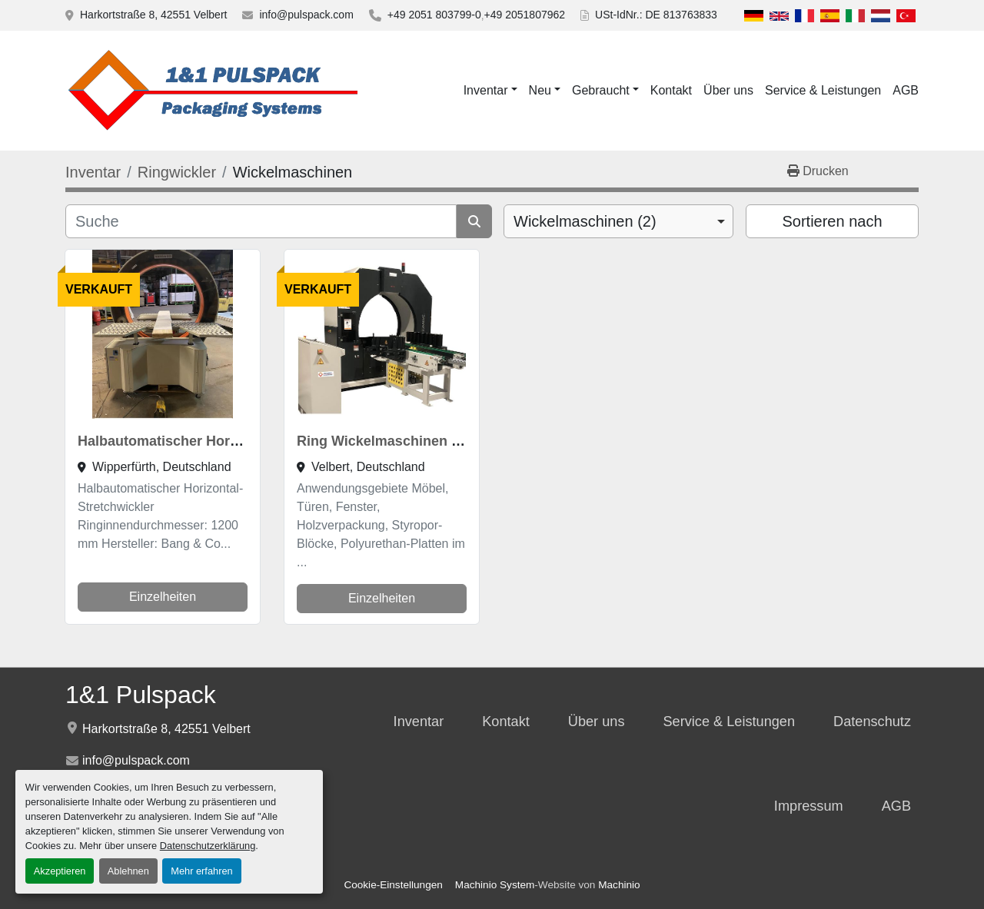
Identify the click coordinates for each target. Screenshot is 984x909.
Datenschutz (872, 721)
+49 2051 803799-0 (434, 14)
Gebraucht (601, 90)
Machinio (619, 885)
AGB (906, 90)
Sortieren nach (832, 221)
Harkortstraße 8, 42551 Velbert (153, 14)
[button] (490, 90)
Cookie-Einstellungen (393, 885)
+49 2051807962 (525, 14)
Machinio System (495, 885)
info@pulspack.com (306, 14)
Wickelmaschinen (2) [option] (585, 221)
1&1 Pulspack (140, 694)
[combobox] (618, 221)
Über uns (728, 90)
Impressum (808, 806)
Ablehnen (128, 871)
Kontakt (671, 90)
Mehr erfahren (201, 871)
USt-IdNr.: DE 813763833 (656, 14)
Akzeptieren (60, 871)
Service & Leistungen (823, 90)
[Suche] (261, 221)
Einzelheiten (162, 596)
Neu (540, 90)
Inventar (486, 90)
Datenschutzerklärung (207, 845)
